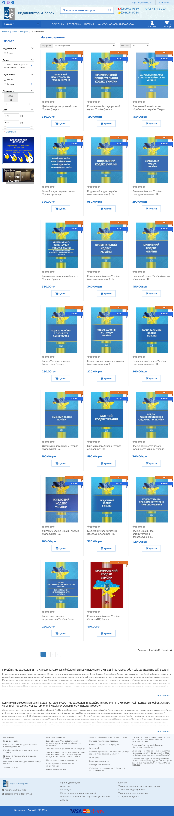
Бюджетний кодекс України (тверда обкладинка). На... (102, 532)
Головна (5, 32)
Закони (9, 79)
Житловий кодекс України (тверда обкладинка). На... (60, 532)
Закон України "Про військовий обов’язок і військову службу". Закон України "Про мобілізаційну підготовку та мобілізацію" (151, 753)
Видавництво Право (20, 32)
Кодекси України (11, 741)
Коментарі (94, 748)
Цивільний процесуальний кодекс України (19, 757)
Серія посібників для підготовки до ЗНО (108, 737)
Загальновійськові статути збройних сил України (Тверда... (149, 108)
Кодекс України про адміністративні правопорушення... (142, 533)
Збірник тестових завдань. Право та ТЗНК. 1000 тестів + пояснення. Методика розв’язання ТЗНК (151, 739)
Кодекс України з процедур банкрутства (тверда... (56, 362)
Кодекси (10, 84)
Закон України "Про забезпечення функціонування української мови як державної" (63, 743)
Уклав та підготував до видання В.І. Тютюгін (17, 66)
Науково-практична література (103, 741)
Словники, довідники (99, 761)
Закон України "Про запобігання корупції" (65, 749)
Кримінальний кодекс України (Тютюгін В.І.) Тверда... (103, 617)
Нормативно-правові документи (61, 760)
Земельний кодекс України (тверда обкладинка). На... (147, 193)
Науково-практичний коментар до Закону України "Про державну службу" (109, 753)
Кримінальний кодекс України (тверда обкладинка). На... (103, 277)
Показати (125, 45)
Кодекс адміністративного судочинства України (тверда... (148, 447)
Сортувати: (46, 45)
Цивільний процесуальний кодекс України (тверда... (60, 108)
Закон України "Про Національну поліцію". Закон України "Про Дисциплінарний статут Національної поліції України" (66, 754)
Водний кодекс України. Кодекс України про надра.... (59, 193)
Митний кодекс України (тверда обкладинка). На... (104, 447)
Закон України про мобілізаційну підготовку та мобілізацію (147, 746)
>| (58, 654)
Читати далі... (163, 695)
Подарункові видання (99, 765)
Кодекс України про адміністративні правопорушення (20, 746)
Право (9, 53)
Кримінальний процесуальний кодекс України (21, 751)
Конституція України (55, 737)
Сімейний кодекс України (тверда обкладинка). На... (60, 447)
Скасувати (10, 131)
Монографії (94, 757)
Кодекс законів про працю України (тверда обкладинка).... (105, 362)
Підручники (8, 737)
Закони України (10, 767)
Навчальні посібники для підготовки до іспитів (22, 763)
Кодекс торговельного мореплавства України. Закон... (58, 617)
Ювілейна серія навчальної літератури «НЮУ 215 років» (107, 769)
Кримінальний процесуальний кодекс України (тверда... (103, 108)
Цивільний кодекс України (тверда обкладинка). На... (151, 277)
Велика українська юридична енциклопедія (60, 765)
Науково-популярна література (104, 745)
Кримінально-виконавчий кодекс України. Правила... (60, 277)
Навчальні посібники (56, 769)
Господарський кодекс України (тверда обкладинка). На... (149, 362)
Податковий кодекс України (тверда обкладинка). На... (102, 193)
